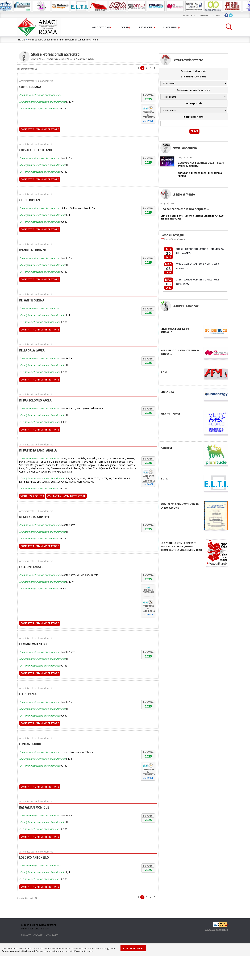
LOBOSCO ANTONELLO (34, 857)
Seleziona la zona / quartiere (193, 90)
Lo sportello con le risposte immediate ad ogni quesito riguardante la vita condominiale (181, 546)
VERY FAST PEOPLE (170, 413)
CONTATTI (52, 935)
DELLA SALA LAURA (32, 350)
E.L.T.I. (164, 478)
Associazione (101, 27)
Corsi (124, 27)
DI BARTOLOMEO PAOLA (35, 400)
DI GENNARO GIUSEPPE (34, 516)
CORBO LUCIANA (30, 86)
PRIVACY (26, 935)
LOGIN (217, 15)
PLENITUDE (166, 447)
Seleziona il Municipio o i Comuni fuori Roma (193, 73)
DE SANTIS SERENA (31, 300)
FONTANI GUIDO (30, 744)
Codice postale (193, 103)
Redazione (145, 27)
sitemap (204, 15)
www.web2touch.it (216, 930)
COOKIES (38, 935)
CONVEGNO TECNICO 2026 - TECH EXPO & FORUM (201, 164)
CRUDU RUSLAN (29, 200)
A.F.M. (164, 372)
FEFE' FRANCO (28, 694)
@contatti (189, 15)
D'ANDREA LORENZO (32, 250)
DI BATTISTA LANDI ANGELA (38, 450)
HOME (21, 39)
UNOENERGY (167, 392)
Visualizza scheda (32, 496)
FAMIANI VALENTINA (33, 644)
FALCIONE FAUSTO (31, 566)
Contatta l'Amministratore (39, 129)
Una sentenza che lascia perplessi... (184, 209)
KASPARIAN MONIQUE (34, 807)
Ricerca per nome (193, 116)
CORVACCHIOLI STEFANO (35, 150)
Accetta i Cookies (133, 948)
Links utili (170, 27)
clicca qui (30, 951)
